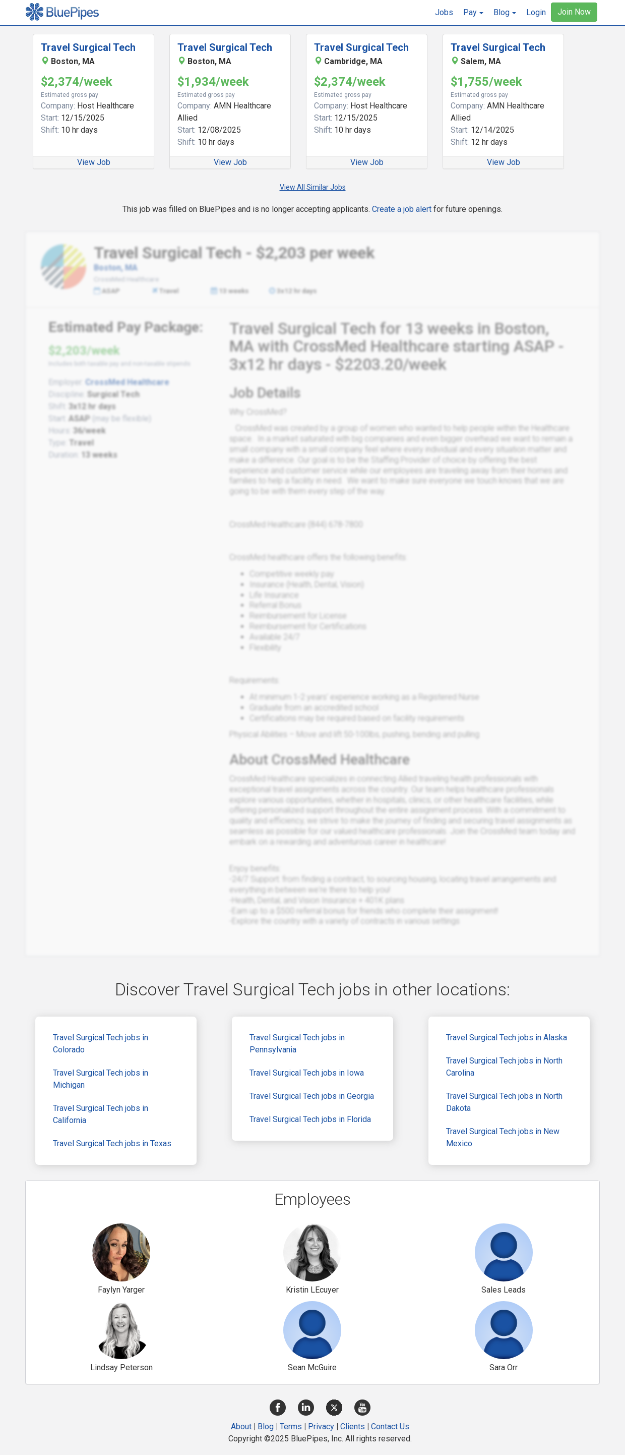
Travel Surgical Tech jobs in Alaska (506, 1037)
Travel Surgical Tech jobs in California (100, 1114)
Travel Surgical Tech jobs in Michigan (100, 1079)
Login (536, 12)
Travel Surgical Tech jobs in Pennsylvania (297, 1043)
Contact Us (390, 1426)
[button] (473, 12)
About (241, 1426)
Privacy (321, 1426)
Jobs (444, 12)
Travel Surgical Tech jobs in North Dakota (504, 1102)
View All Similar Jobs (313, 187)
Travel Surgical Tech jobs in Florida (310, 1119)
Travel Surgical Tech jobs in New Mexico (502, 1137)
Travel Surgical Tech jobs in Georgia (311, 1096)
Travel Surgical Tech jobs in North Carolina (504, 1067)
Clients (352, 1426)
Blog (266, 1426)
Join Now (574, 12)
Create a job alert (401, 209)
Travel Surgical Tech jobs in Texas (112, 1143)
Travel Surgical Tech (88, 47)
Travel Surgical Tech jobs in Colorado (100, 1043)
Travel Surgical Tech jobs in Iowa (306, 1073)
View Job (93, 162)
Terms (291, 1426)
